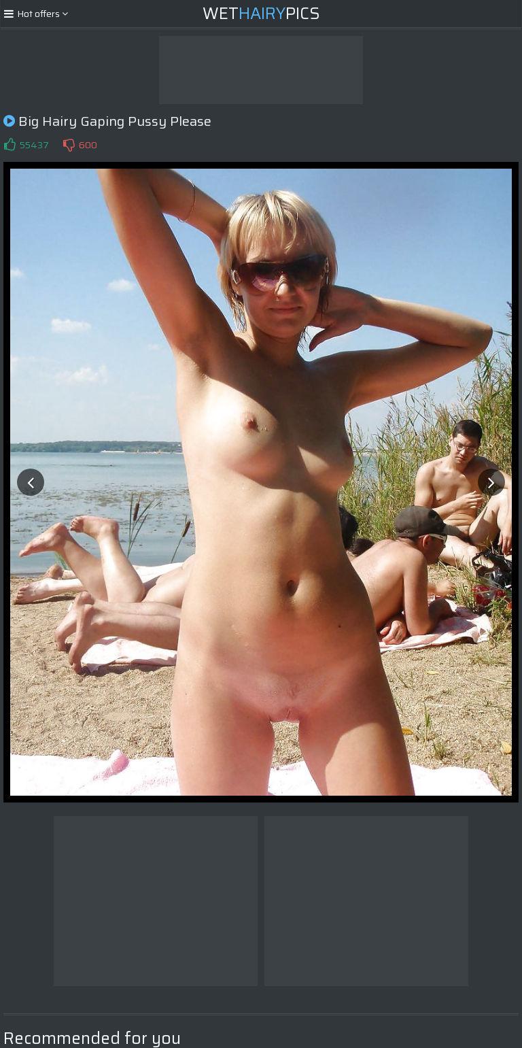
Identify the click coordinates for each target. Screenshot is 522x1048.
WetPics (261, 14)
